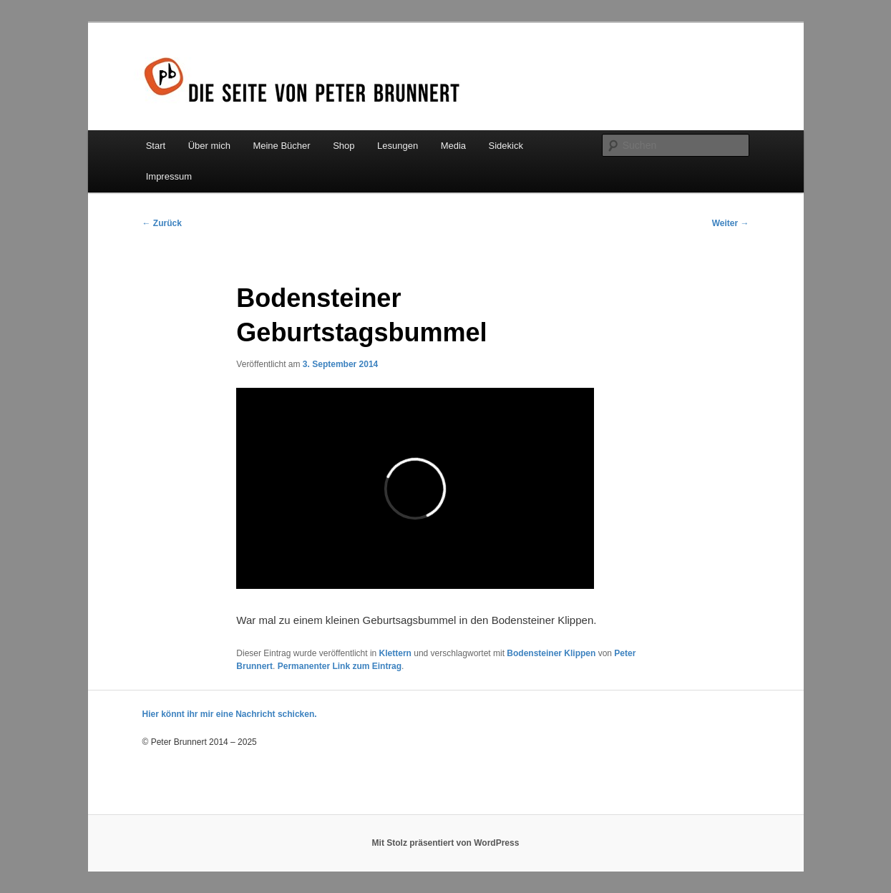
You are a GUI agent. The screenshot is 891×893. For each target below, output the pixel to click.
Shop (343, 145)
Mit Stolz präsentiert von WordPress (446, 843)
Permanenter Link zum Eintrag (339, 666)
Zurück (162, 223)
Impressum (169, 176)
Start (155, 145)
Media (453, 145)
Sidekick (506, 145)
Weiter (730, 223)
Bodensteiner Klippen (551, 653)
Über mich (209, 145)
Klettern (395, 653)
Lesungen (397, 145)
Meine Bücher (281, 145)
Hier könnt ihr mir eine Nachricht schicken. (229, 714)
